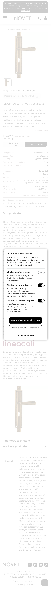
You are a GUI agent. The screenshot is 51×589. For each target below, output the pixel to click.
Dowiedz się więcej (23, 265)
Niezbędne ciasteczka (18, 272)
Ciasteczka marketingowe (20, 300)
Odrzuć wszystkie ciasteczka (25, 328)
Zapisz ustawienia (25, 335)
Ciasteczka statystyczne (19, 285)
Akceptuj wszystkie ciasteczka (26, 320)
